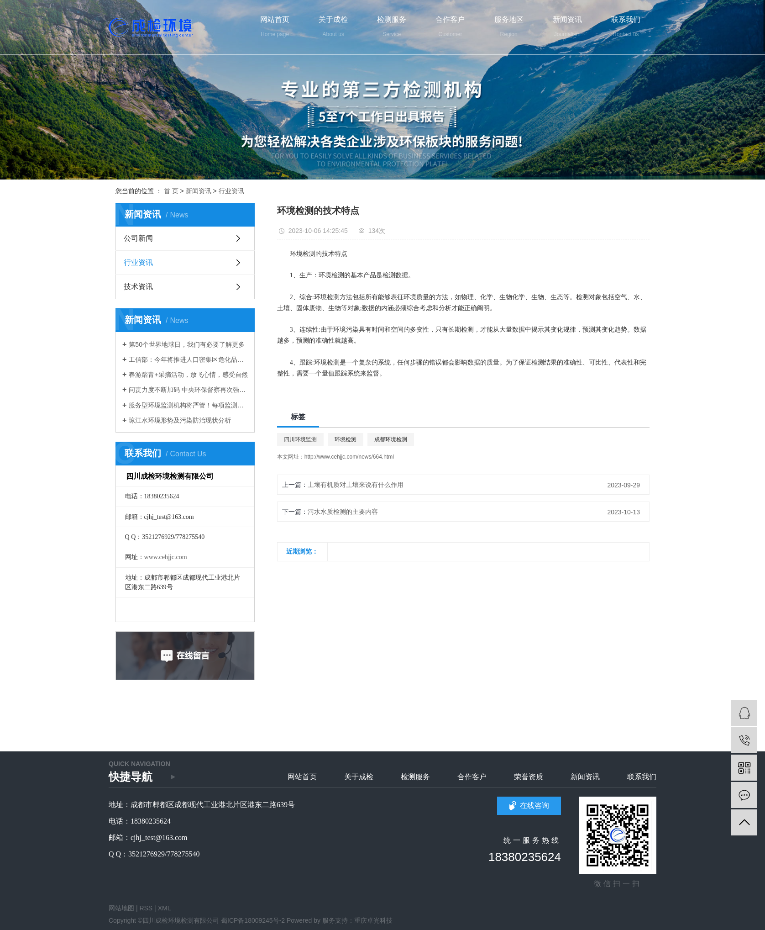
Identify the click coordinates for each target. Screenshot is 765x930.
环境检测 (345, 439)
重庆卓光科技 (373, 920)
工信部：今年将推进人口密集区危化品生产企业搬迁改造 (188, 359)
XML (164, 908)
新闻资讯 (198, 191)
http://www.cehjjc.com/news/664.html (349, 457)
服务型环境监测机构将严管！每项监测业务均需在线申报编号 (188, 405)
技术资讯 (138, 287)
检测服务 (415, 777)
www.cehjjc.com (165, 557)
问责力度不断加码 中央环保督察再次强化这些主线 (188, 389)
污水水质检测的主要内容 (343, 511)
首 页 (171, 191)
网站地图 (121, 908)
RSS (145, 908)
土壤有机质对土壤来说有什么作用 (355, 484)
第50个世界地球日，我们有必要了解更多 (187, 344)
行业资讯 (231, 191)
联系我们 (641, 777)
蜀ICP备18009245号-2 (253, 920)
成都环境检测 (390, 439)
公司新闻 (138, 238)
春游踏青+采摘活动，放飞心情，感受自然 (188, 374)
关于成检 (358, 777)
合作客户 (472, 777)
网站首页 (302, 777)
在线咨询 (534, 805)
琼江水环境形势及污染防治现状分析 (180, 420)
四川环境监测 (300, 439)
